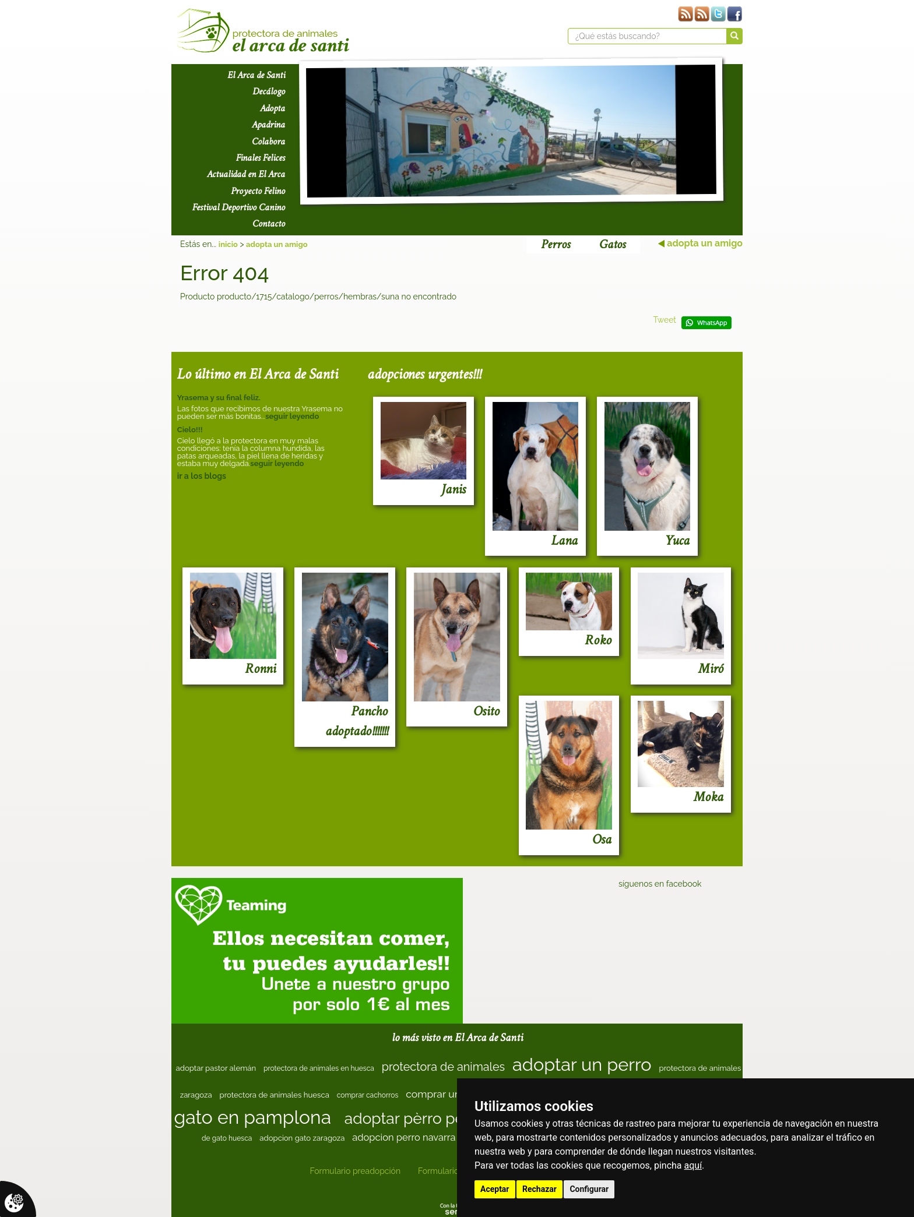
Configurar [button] (589, 1189)
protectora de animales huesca (274, 1095)
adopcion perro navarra (403, 1137)
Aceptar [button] (494, 1189)
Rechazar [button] (539, 1189)
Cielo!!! (190, 429)
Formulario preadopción (355, 1171)
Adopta (272, 108)
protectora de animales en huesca (318, 1068)
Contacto (268, 223)
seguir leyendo (292, 416)
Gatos (612, 244)
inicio (228, 244)
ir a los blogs (201, 476)
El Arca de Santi (256, 75)
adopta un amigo (276, 244)
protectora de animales (443, 1067)
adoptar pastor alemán (216, 1068)
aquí (693, 1165)
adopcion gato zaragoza (301, 1138)
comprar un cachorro (455, 1094)
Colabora (268, 141)
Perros (555, 244)
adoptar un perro (582, 1064)
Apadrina (268, 124)
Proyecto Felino (258, 191)
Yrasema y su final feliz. (219, 397)
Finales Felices (260, 157)
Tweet (664, 319)
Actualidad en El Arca (246, 174)
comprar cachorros (368, 1095)
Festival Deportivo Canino (238, 207)
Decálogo (268, 91)
